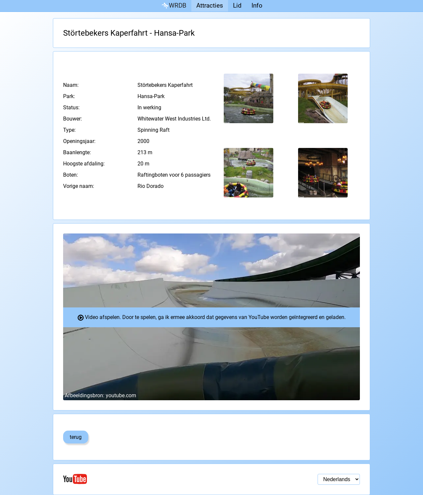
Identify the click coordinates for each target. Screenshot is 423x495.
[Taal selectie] (339, 479)
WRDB (173, 6)
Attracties (209, 5)
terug (76, 437)
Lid (237, 5)
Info (256, 5)
